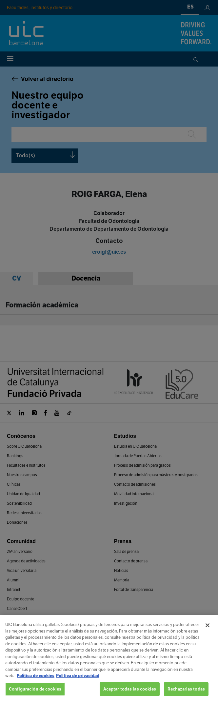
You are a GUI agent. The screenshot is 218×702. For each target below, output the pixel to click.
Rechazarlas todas (186, 694)
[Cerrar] (207, 631)
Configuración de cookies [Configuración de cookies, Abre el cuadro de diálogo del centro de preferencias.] (35, 694)
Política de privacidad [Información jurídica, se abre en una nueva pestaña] (77, 681)
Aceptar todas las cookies (129, 694)
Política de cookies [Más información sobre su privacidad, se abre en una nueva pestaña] (35, 681)
